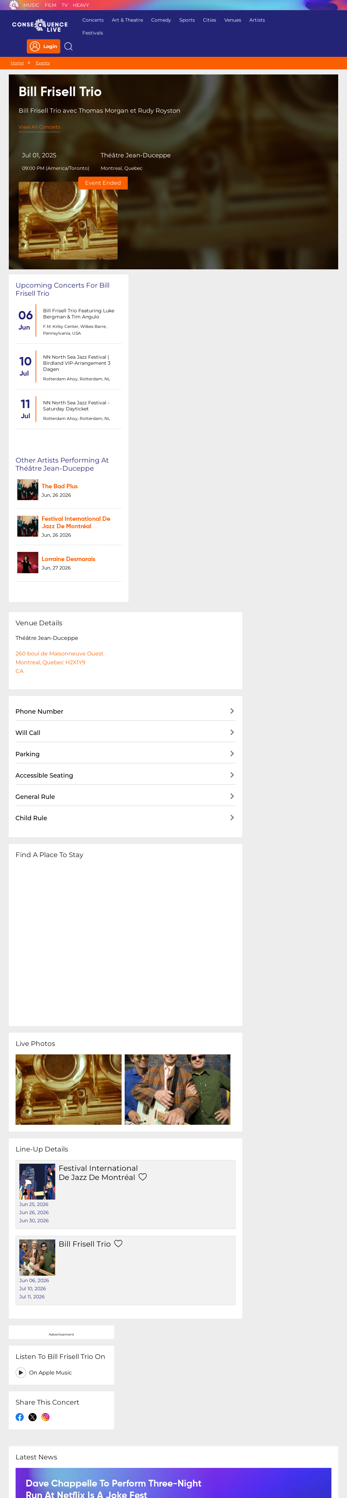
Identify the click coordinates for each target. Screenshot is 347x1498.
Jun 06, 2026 (151, 973)
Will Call (28, 495)
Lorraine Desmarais (180, 293)
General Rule (35, 559)
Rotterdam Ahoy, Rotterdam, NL (75, 293)
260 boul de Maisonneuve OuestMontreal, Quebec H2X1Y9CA (60, 425)
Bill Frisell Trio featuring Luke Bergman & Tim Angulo (77, 229)
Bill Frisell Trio (77, 974)
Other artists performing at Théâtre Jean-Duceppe (178, 204)
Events (43, 48)
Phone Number (39, 474)
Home (17, 48)
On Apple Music (283, 245)
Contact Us (171, 1454)
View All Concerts (40, 113)
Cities (205, 20)
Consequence (14, 5)
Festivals (89, 33)
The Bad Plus (171, 224)
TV (65, 5)
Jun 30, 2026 (150, 946)
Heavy (81, 5)
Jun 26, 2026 (150, 938)
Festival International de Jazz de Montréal (90, 935)
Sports (183, 20)
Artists (253, 20)
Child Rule (31, 580)
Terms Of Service (129, 1454)
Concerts (89, 20)
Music (31, 5)
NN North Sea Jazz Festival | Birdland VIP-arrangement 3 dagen (75, 278)
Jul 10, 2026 (149, 982)
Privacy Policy (84, 1454)
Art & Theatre (123, 20)
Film (50, 5)
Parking (28, 516)
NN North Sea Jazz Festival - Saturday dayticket (75, 321)
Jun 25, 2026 (150, 929)
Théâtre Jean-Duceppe (115, 145)
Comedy (157, 20)
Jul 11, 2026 (148, 990)
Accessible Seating (44, 538)
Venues (229, 20)
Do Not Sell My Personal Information (236, 1454)
